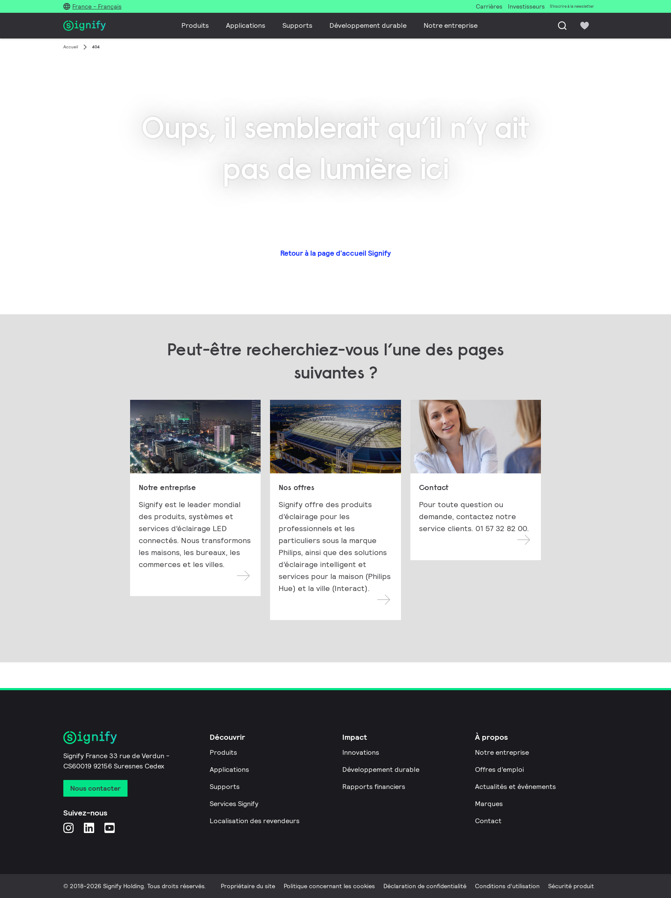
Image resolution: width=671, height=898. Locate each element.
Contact (488, 820)
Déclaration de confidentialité (424, 886)
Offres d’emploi (499, 769)
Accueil (70, 47)
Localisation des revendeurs (255, 820)
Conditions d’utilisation (507, 886)
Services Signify (234, 803)
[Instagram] (68, 827)
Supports (297, 25)
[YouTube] (109, 827)
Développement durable (368, 25)
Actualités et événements (515, 786)
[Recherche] (562, 25)
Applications (245, 25)
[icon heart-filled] (584, 25)
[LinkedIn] (89, 827)
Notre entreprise (451, 25)
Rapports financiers (373, 786)
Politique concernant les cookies (329, 886)
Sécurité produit (571, 886)
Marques (489, 803)
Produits (195, 25)
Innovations (360, 752)
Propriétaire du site (248, 886)
